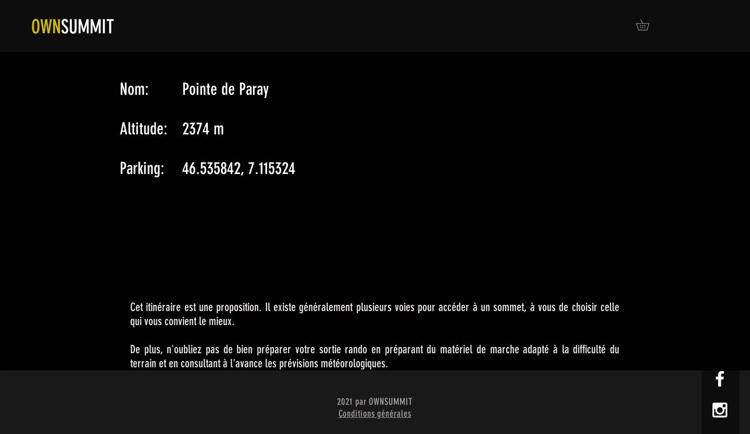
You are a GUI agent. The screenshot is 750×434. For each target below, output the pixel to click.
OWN (46, 26)
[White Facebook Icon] (719, 378)
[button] (648, 24)
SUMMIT (87, 26)
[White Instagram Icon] (719, 410)
